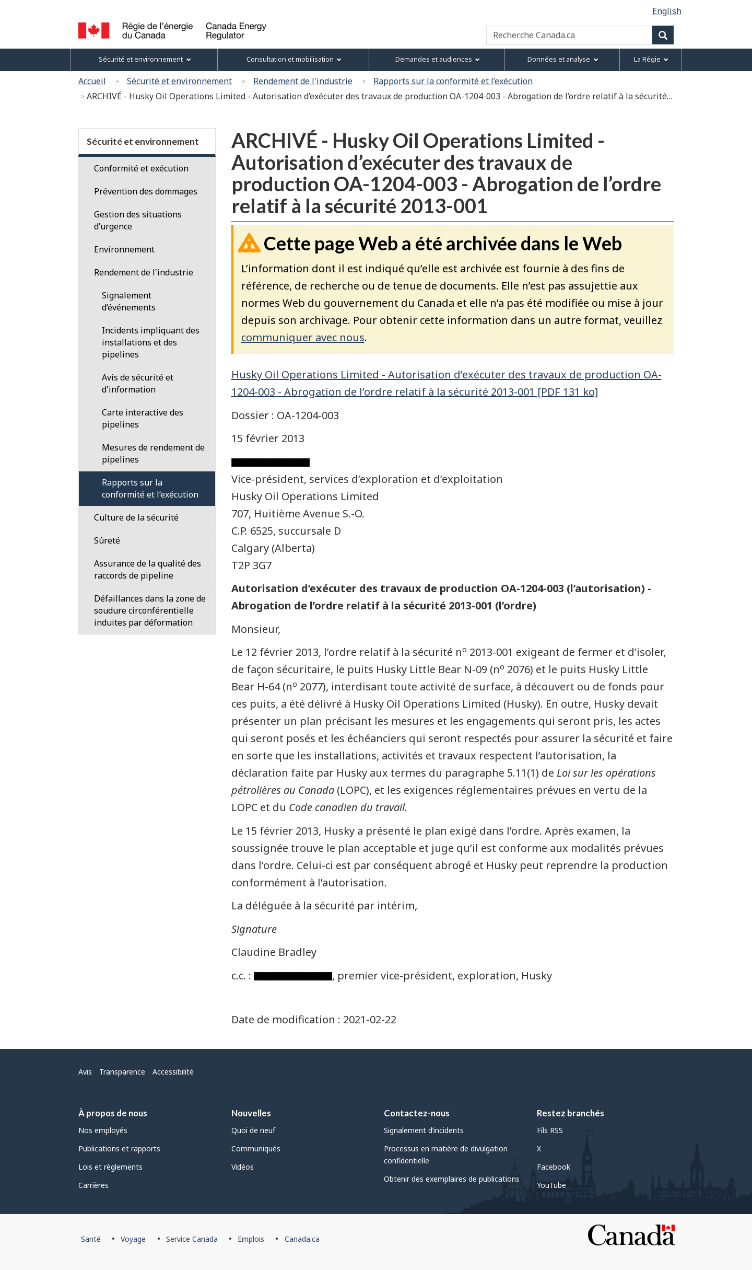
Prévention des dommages (145, 191)
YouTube (551, 1185)
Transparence (122, 1072)
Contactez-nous (417, 1112)
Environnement (124, 249)
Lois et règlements (110, 1167)
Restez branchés (570, 1112)
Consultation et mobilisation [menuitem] (294, 59)
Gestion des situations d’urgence (138, 220)
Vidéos (242, 1167)
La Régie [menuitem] (651, 59)
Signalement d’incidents (424, 1130)
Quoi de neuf (253, 1130)
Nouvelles (251, 1112)
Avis (85, 1072)
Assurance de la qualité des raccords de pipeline (147, 569)
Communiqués (255, 1148)
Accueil (92, 81)
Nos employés (102, 1130)
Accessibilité (173, 1072)
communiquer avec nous (303, 337)
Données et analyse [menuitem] (562, 59)
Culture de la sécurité (136, 517)
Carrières (93, 1185)
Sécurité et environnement (179, 81)
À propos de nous (112, 1112)
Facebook (553, 1167)
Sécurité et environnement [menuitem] (145, 59)
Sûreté (107, 540)
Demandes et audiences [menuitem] (437, 59)
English (667, 11)
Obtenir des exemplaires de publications (452, 1179)
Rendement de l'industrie (302, 81)
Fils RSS (550, 1130)
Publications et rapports (119, 1148)
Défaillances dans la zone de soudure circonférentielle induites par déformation (150, 610)
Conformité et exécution (141, 168)
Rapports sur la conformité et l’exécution (453, 81)
